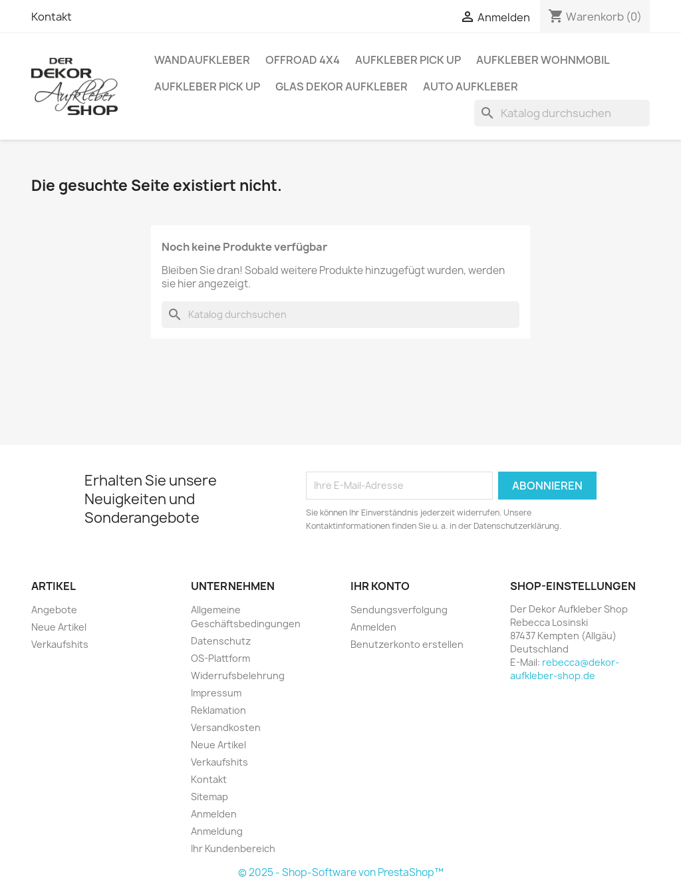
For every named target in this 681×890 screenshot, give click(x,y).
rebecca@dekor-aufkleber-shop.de (564, 669)
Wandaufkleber (202, 60)
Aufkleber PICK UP (408, 60)
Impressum (216, 692)
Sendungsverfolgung (399, 609)
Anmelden (214, 814)
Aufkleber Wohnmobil (543, 60)
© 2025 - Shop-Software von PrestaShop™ (341, 872)
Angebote (54, 609)
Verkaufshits (59, 644)
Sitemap (209, 796)
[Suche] (562, 113)
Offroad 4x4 (302, 60)
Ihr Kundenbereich (233, 848)
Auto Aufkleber (470, 86)
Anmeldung (217, 831)
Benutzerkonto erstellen (407, 644)
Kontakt (51, 16)
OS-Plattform (220, 658)
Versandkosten (226, 727)
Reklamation (218, 710)
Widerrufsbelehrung (238, 675)
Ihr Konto (380, 586)
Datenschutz (221, 641)
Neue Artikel (58, 627)
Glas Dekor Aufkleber (341, 86)
